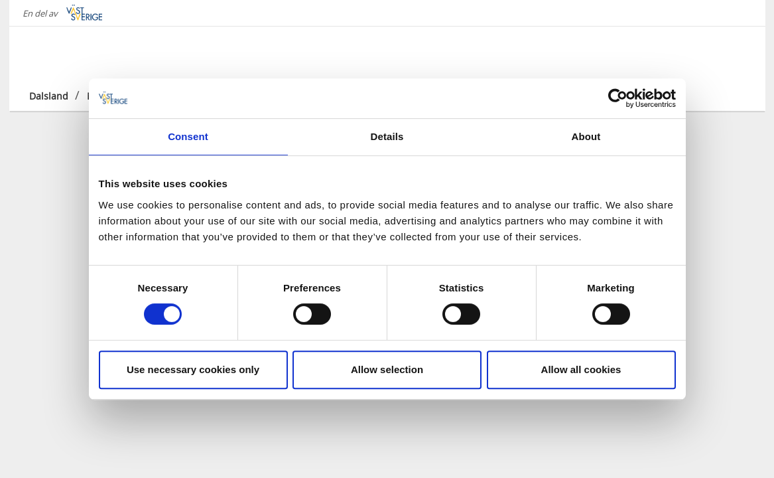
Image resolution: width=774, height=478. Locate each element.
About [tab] (586, 136)
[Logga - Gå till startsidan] (75, 53)
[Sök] (734, 52)
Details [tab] (387, 136)
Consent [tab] (188, 136)
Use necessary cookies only (193, 369)
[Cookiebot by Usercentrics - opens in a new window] (618, 98)
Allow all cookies (581, 369)
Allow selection (387, 369)
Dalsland (48, 96)
